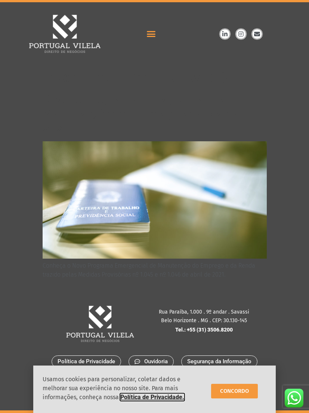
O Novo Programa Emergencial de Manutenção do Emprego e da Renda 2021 (141, 113)
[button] (151, 34)
